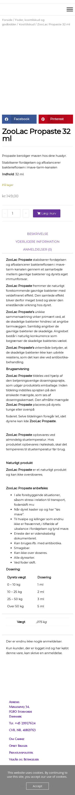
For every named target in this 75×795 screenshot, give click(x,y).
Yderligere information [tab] (38, 242)
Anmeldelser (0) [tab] (37, 249)
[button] (19, 119)
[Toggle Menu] (70, 9)
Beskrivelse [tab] (37, 234)
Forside (7, 19)
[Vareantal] (14, 213)
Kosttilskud (27, 24)
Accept (37, 786)
